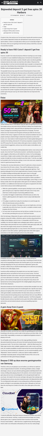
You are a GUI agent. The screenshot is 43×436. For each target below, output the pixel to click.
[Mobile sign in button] (38, 2)
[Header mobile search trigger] (41, 2)
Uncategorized (15, 15)
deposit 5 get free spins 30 (23, 124)
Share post (29, 15)
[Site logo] (11, 2)
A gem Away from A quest (10, 28)
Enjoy (5, 26)
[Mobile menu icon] (2, 2)
